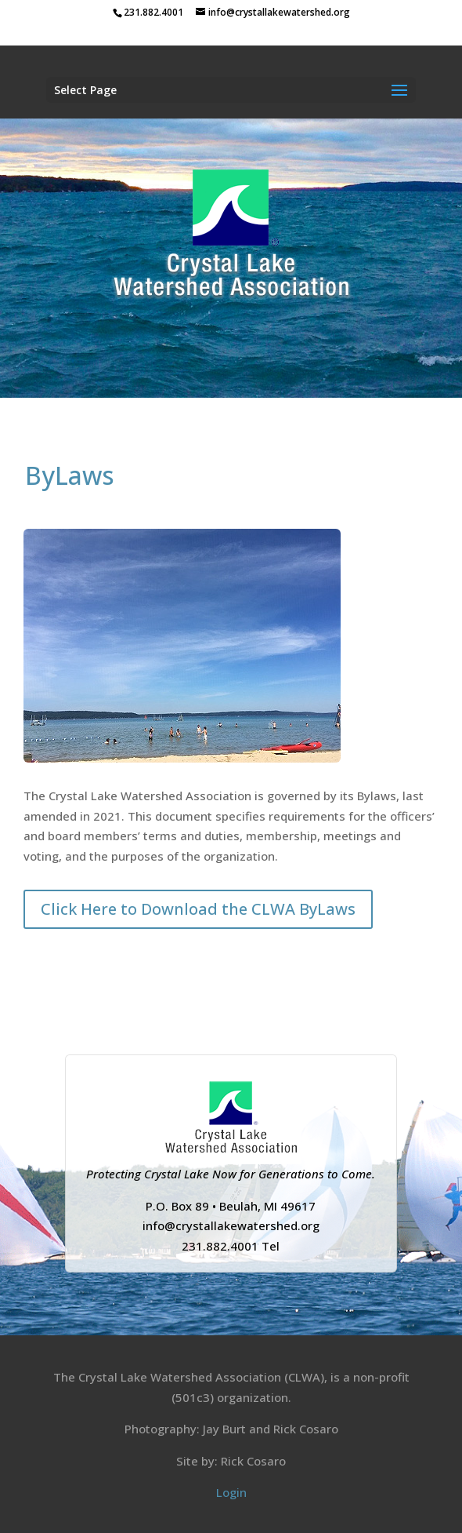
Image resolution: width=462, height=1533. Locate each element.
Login (231, 1492)
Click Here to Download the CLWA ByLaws (198, 908)
